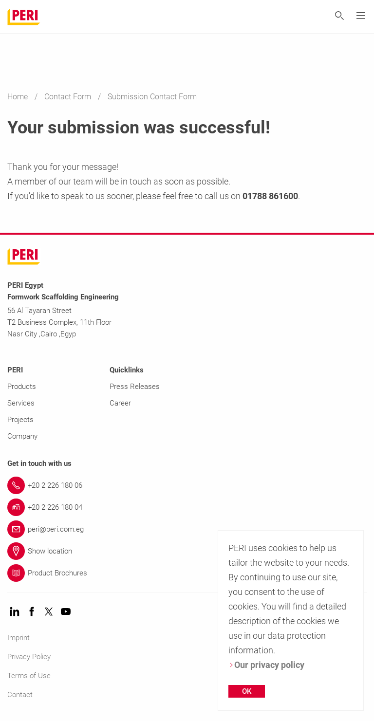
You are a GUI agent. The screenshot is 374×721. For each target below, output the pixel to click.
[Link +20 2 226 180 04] (187, 507)
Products (21, 386)
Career (120, 403)
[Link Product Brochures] (187, 573)
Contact (20, 694)
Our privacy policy (266, 665)
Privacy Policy (29, 656)
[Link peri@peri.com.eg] (187, 529)
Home (18, 96)
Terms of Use (29, 675)
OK (246, 691)
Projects (20, 419)
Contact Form (68, 96)
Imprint (18, 637)
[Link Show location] (187, 551)
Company (22, 436)
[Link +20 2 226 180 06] (187, 485)
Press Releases (135, 386)
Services (21, 403)
